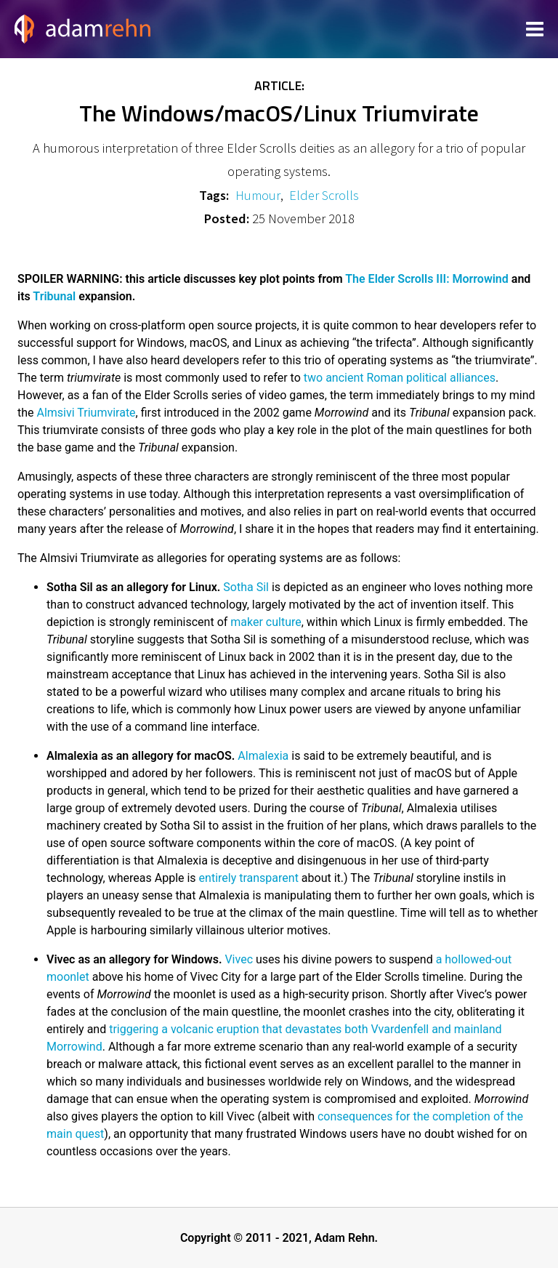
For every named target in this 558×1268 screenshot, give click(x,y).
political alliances (451, 378)
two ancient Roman (353, 378)
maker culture (265, 622)
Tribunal (54, 296)
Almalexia (263, 756)
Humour (257, 195)
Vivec (239, 959)
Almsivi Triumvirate (86, 413)
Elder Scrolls (324, 195)
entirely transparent (249, 878)
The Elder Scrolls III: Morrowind (427, 279)
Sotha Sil (246, 587)
